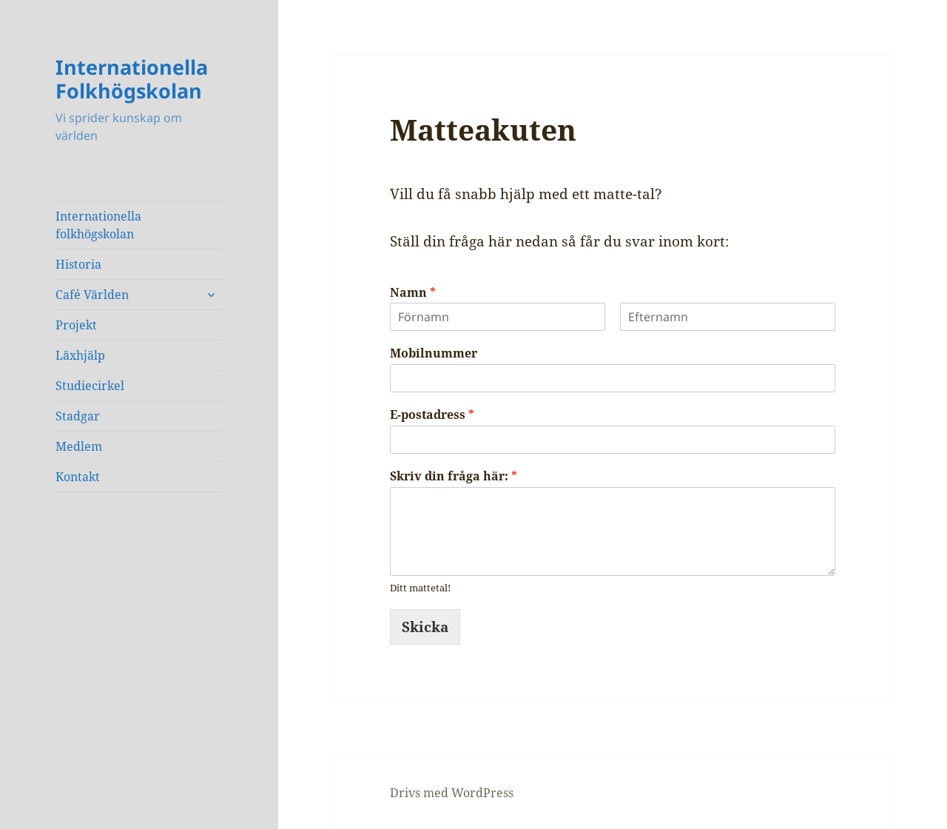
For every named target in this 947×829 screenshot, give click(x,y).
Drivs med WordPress (451, 793)
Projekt (76, 325)
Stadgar (77, 416)
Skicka (425, 627)
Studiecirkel (89, 385)
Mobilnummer (433, 353)
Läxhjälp (80, 355)
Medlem (78, 446)
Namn (413, 293)
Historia (78, 264)
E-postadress (432, 415)
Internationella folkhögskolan (98, 225)
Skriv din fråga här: (453, 476)
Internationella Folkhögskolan (131, 78)
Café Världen (92, 294)
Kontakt (77, 477)
